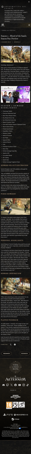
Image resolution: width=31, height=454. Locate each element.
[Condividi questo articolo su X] (10, 344)
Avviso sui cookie (15, 426)
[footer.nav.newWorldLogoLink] (15, 380)
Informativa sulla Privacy (15, 425)
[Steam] (15, 419)
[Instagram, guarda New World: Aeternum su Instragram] (23, 385)
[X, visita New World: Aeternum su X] (11, 385)
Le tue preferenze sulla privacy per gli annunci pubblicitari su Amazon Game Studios (15, 428)
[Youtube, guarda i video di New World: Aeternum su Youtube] (19, 385)
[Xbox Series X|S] (21, 414)
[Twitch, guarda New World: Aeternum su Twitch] (7, 385)
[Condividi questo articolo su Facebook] (14, 344)
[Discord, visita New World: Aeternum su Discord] (3, 385)
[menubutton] (29, 25)
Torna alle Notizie (8, 30)
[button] (15, 54)
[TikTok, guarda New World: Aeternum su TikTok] (28, 385)
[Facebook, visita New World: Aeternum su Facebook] (15, 385)
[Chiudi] (29, 2)
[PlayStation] (7, 415)
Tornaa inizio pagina (15, 367)
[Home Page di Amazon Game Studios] (15, 397)
